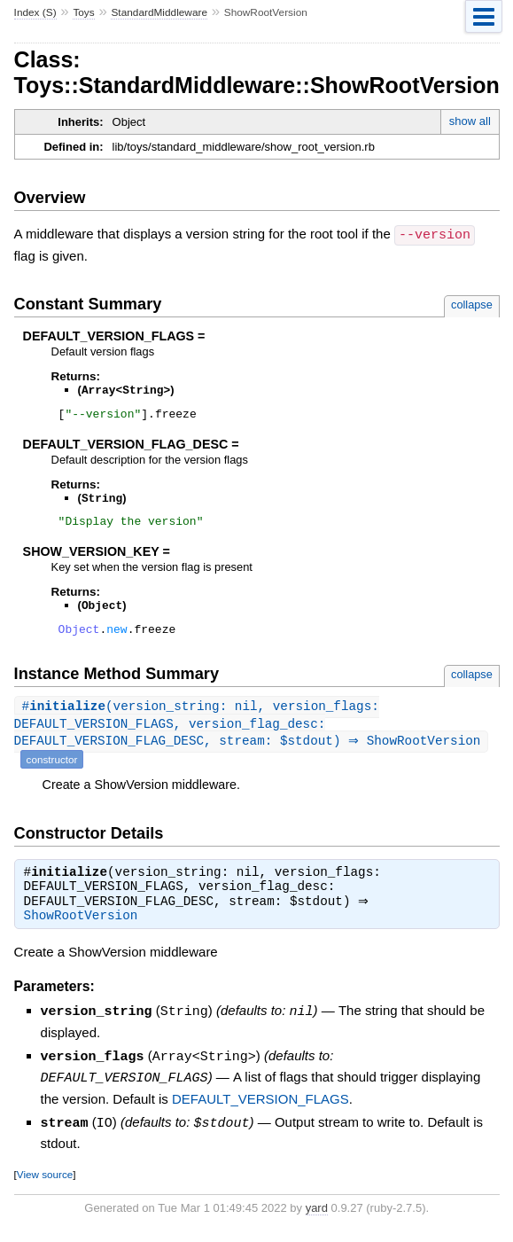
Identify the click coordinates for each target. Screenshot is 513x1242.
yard (317, 1215)
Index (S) (35, 12)
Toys (83, 12)
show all (470, 121)
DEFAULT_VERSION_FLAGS (260, 1106)
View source (45, 1181)
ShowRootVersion (81, 926)
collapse (472, 303)
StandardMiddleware (159, 12)
